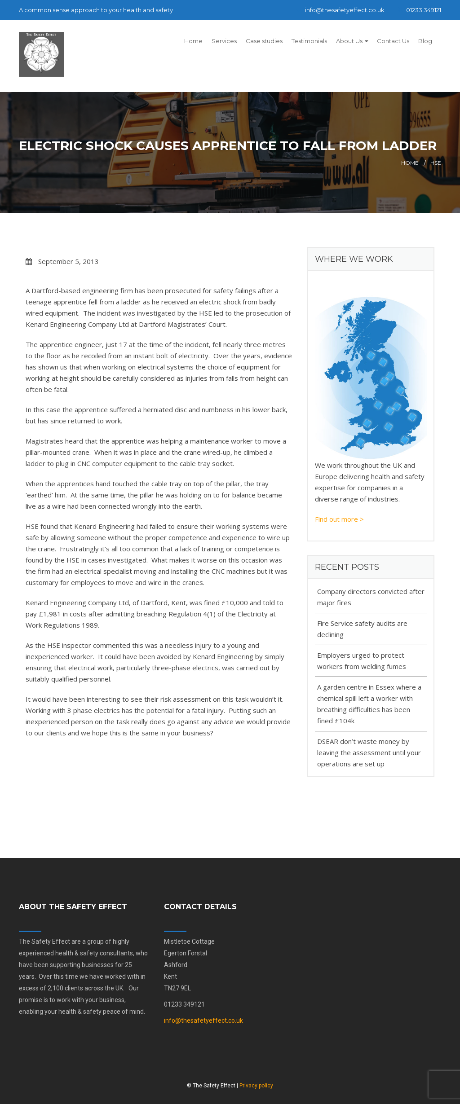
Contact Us (393, 40)
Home (193, 40)
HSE (435, 162)
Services (224, 40)
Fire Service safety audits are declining (362, 629)
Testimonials (309, 40)
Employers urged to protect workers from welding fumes (361, 661)
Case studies (264, 40)
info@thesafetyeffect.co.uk (340, 9)
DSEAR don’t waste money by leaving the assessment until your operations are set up (369, 752)
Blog (425, 40)
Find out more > (339, 519)
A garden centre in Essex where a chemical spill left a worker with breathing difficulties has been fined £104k (369, 703)
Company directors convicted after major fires (371, 597)
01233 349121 (419, 9)
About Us (349, 40)
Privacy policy (256, 1085)
